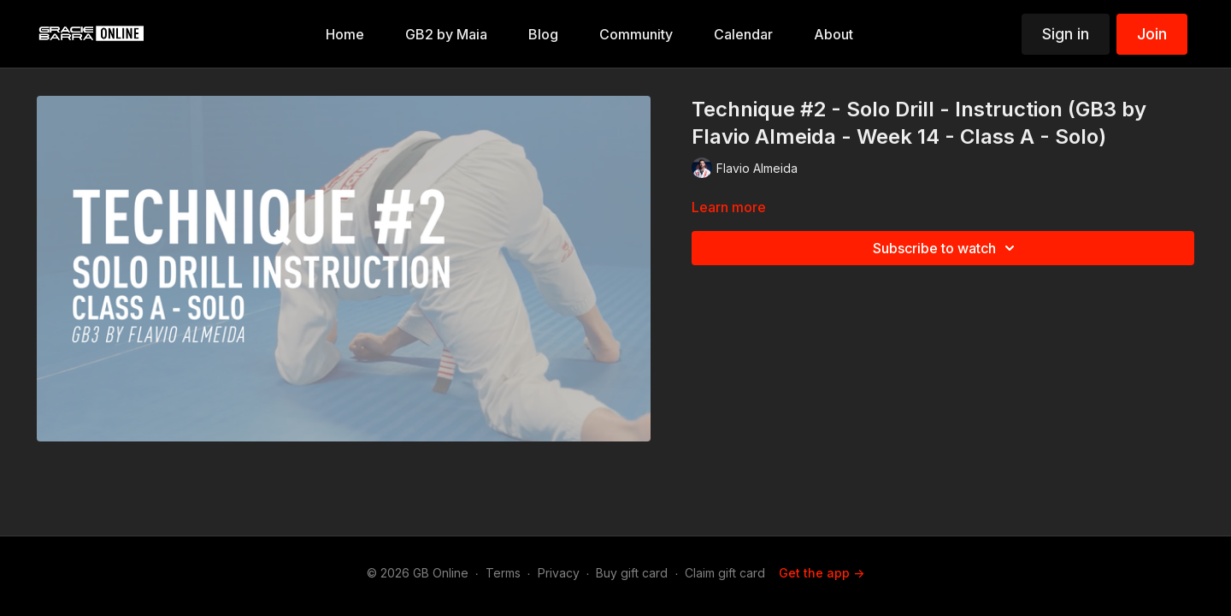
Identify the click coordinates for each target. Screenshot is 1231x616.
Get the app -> (821, 573)
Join (1152, 34)
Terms (503, 573)
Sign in (1065, 34)
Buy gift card (632, 573)
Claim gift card (725, 573)
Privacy (559, 573)
